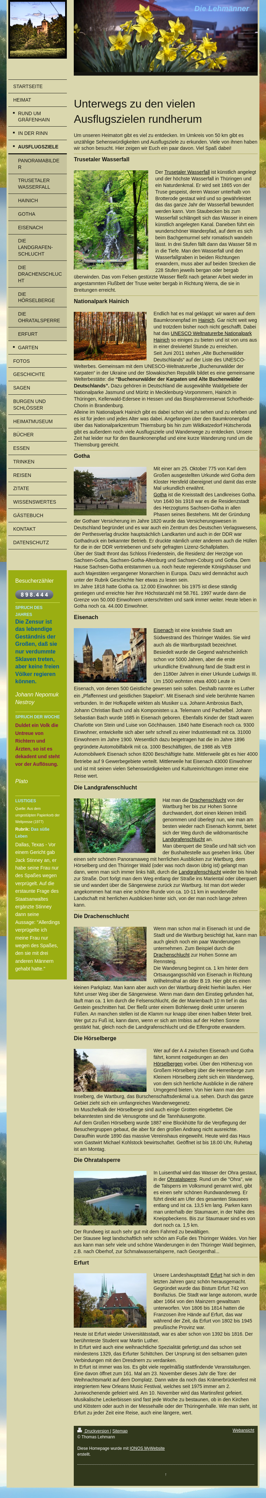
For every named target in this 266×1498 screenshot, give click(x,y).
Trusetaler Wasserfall (187, 172)
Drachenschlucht (208, 800)
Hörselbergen (168, 1064)
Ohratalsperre (182, 1179)
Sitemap (119, 1431)
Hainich (206, 320)
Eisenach (163, 630)
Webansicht (243, 1430)
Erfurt (216, 1275)
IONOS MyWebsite (147, 1448)
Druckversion (93, 1431)
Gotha (160, 494)
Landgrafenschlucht (183, 839)
